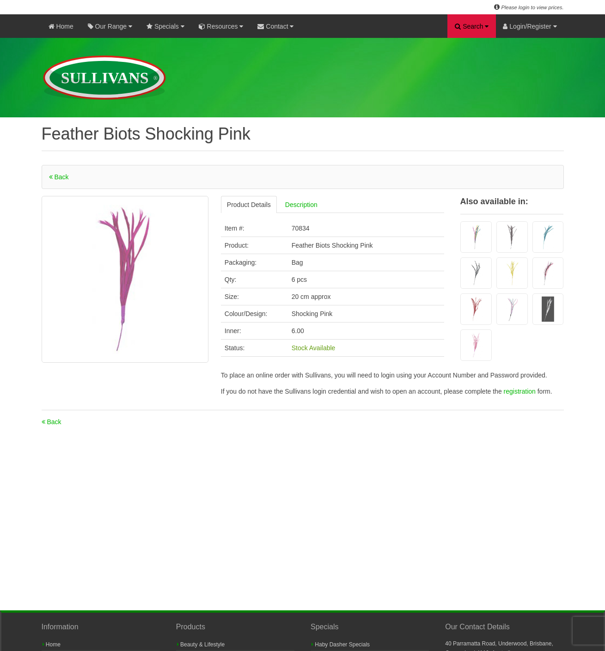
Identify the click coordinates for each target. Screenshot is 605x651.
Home (61, 26)
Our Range (110, 26)
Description (301, 204)
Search (472, 26)
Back (59, 177)
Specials (165, 26)
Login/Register (529, 26)
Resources (221, 26)
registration (521, 391)
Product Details (249, 204)
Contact (275, 26)
